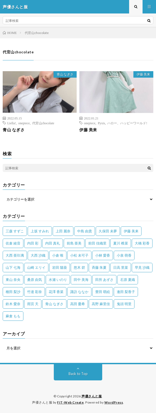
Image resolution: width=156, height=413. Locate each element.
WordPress (113, 402)
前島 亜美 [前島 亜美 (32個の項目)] (74, 243)
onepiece (24, 123)
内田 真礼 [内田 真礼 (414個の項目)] (52, 243)
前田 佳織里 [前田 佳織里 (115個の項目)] (97, 243)
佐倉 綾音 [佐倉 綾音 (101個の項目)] (13, 243)
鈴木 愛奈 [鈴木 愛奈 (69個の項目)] (13, 304)
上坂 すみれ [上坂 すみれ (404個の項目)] (40, 231)
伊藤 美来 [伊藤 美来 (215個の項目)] (131, 231)
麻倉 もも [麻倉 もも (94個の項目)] (13, 316)
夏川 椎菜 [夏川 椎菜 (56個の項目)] (120, 243)
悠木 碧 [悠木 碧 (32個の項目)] (79, 267)
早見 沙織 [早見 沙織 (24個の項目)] (142, 267)
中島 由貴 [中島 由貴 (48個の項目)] (84, 231)
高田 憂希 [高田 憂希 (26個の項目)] (77, 304)
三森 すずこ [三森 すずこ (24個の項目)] (15, 231)
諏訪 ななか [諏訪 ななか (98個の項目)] (79, 292)
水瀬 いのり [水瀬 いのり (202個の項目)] (58, 279)
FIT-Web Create (70, 402)
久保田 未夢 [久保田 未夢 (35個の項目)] (108, 231)
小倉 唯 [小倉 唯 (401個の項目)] (57, 255)
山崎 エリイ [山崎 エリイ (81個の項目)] (36, 267)
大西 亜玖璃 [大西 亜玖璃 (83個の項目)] (15, 255)
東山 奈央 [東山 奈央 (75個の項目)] (13, 279)
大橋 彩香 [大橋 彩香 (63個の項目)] (142, 243)
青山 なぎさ (65, 74)
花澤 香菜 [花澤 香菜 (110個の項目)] (56, 292)
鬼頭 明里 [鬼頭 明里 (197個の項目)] (124, 304)
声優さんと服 (91, 396)
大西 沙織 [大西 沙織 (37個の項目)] (38, 255)
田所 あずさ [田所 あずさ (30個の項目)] (104, 279)
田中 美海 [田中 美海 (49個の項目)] (81, 279)
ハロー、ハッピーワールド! (127, 123)
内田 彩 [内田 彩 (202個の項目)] (32, 243)
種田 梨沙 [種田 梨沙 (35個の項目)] (13, 292)
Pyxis (101, 123)
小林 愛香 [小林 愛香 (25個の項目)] (102, 255)
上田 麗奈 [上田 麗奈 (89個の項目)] (63, 231)
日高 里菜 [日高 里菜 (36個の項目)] (120, 267)
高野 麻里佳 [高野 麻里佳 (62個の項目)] (101, 304)
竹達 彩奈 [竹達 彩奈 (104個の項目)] (34, 292)
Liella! (11, 123)
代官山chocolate (43, 123)
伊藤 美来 (143, 74)
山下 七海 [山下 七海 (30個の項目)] (13, 267)
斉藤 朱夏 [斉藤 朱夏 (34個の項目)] (99, 267)
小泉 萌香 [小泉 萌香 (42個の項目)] (124, 255)
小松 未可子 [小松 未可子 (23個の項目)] (79, 255)
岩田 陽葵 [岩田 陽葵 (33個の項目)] (59, 267)
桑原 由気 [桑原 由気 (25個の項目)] (34, 279)
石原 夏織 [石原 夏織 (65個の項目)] (127, 279)
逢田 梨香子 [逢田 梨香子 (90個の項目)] (126, 292)
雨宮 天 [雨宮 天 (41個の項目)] (32, 304)
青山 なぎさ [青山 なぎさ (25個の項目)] (54, 304)
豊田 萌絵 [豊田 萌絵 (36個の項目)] (102, 292)
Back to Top (78, 373)
